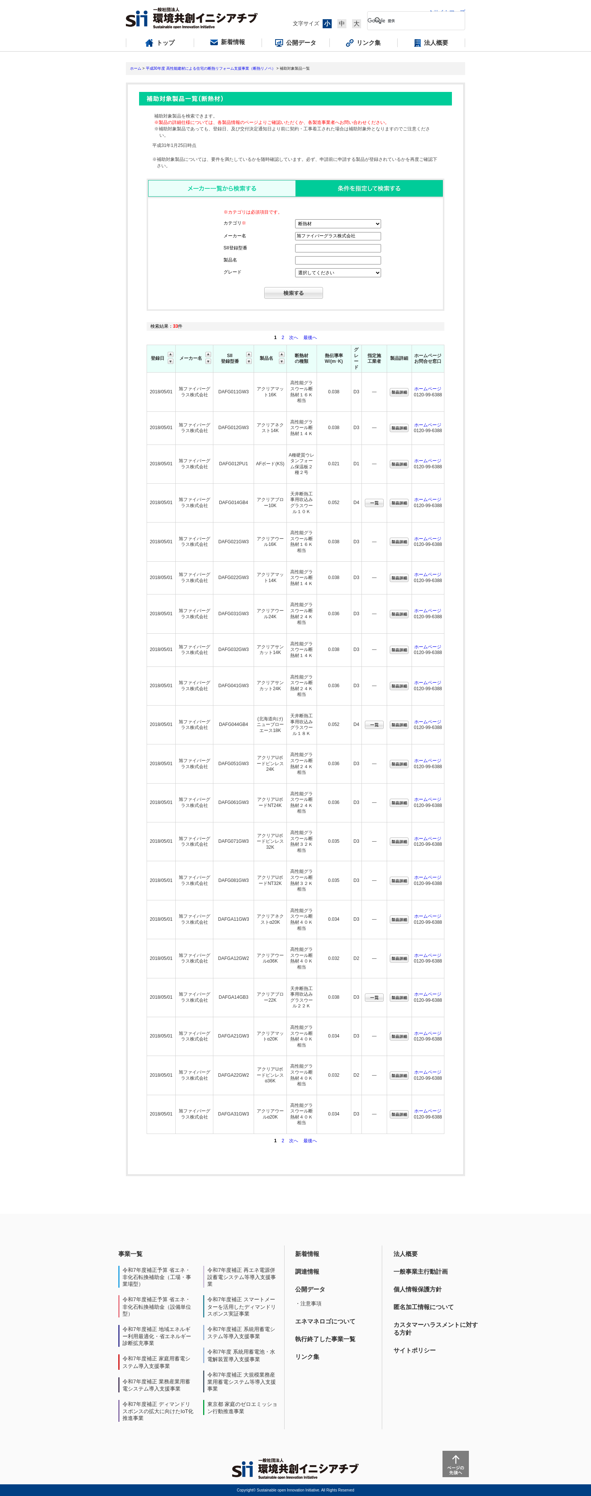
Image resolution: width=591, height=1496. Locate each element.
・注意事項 (308, 1303)
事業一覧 (130, 1254)
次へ (293, 337)
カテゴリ (235, 223)
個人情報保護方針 (417, 1289)
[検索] (410, 20)
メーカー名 (235, 235)
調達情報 (307, 1271)
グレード (233, 272)
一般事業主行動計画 (420, 1271)
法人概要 (405, 1254)
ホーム (135, 68)
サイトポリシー (414, 1350)
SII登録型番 (235, 248)
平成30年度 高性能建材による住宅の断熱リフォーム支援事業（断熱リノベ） (211, 68)
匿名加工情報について (423, 1307)
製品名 (230, 260)
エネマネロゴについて (325, 1321)
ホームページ (427, 388)
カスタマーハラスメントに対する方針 (435, 1329)
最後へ (310, 337)
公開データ (310, 1289)
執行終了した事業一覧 (325, 1339)
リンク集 (307, 1357)
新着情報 (307, 1254)
